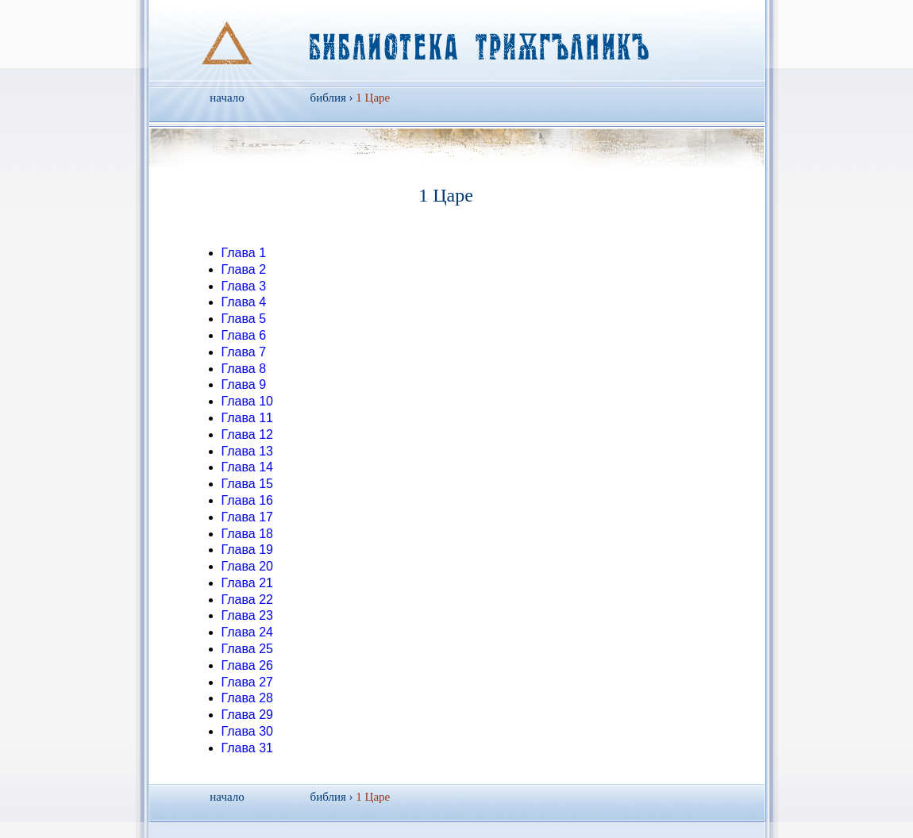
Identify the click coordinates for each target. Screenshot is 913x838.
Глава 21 (247, 583)
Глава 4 (244, 302)
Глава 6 (244, 335)
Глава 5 (244, 318)
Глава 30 (247, 731)
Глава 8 (244, 368)
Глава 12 (247, 434)
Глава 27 (247, 682)
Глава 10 (247, 401)
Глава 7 (244, 352)
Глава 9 (244, 384)
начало (227, 97)
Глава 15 (247, 483)
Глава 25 (247, 648)
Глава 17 (247, 517)
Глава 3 (244, 286)
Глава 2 (244, 269)
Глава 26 (247, 665)
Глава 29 (247, 714)
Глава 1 (244, 252)
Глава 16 (247, 500)
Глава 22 (247, 599)
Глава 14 (247, 467)
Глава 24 (247, 632)
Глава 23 (247, 615)
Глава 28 (247, 698)
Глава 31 (247, 748)
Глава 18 (247, 533)
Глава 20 (247, 566)
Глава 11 (247, 418)
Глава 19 (247, 549)
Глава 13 (247, 451)
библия (328, 97)
